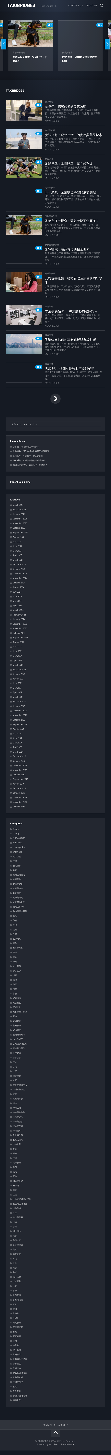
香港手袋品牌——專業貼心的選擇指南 (71, 316)
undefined (17, 856)
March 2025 (18, 564)
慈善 (15, 1066)
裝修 (15, 1277)
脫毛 (15, 1267)
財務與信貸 (18, 1304)
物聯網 (16, 1190)
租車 (15, 1226)
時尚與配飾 (18, 1130)
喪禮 (15, 957)
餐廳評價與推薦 (20, 1400)
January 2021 (19, 711)
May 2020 (17, 747)
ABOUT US (91, 5)
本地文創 (17, 1149)
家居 (15, 998)
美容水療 (17, 1245)
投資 (15, 1075)
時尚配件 (17, 1135)
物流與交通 (18, 1185)
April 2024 (17, 610)
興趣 (15, 1272)
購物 (15, 1313)
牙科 (15, 1181)
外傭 (15, 966)
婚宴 (15, 980)
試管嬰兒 (17, 1286)
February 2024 (19, 619)
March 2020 (18, 756)
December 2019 (20, 770)
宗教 (15, 993)
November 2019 (20, 774)
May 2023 (17, 660)
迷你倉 (16, 1322)
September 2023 (20, 642)
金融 (15, 1345)
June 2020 (17, 742)
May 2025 (17, 555)
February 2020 (19, 761)
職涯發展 (49, 102)
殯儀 (15, 1158)
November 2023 (20, 633)
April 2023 (17, 665)
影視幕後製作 (19, 1053)
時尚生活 (17, 1112)
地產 (15, 961)
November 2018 (20, 806)
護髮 (15, 1290)
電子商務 (17, 1354)
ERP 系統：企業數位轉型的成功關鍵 (70, 197)
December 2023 (20, 628)
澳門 (15, 1172)
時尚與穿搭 (50, 130)
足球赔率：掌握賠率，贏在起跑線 (69, 168)
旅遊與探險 (18, 1103)
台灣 (15, 938)
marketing (17, 847)
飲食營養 (17, 1395)
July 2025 (17, 546)
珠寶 (15, 1194)
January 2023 (19, 678)
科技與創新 (18, 1222)
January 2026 (19, 519)
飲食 (15, 1391)
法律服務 (17, 1167)
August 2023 (18, 647)
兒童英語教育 (19, 906)
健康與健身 (18, 888)
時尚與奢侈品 (19, 1117)
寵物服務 (17, 1030)
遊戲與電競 (18, 1331)
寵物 (15, 1021)
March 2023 (18, 669)
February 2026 (19, 514)
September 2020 (20, 729)
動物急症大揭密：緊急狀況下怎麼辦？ (72, 225)
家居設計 (17, 1012)
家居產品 (17, 1007)
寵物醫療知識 (19, 52)
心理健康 (17, 1057)
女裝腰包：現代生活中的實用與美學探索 (31, 456)
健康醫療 (17, 897)
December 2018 (20, 802)
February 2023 (19, 674)
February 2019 (19, 793)
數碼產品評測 (19, 1094)
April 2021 (17, 697)
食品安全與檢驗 (20, 1377)
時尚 (15, 1108)
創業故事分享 (19, 911)
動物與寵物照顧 (52, 249)
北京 (15, 920)
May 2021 (17, 692)
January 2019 (19, 797)
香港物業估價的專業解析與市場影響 (70, 344)
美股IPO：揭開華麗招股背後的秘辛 (69, 373)
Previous (3, 44)
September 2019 (20, 784)
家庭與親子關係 (20, 1016)
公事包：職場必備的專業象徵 (65, 106)
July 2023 (17, 651)
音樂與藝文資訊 (20, 1363)
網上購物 (17, 1236)
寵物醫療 (17, 1034)
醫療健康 (17, 1341)
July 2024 (17, 596)
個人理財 (17, 870)
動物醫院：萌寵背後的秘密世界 (67, 254)
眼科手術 (17, 1213)
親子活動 (17, 1281)
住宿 (15, 865)
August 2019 (18, 788)
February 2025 (19, 569)
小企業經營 (18, 1044)
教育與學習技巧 (20, 1089)
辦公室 (16, 1318)
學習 (15, 989)
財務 (15, 1295)
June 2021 (17, 688)
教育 (15, 1085)
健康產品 (17, 884)
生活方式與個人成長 (22, 1203)
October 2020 (19, 724)
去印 (15, 929)
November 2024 (20, 583)
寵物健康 (17, 1025)
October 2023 (19, 637)
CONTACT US (75, 5)
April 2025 (17, 560)
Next (107, 44)
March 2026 (18, 509)
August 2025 (18, 541)
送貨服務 (17, 1327)
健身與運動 (18, 902)
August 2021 (18, 683)
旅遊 (15, 1098)
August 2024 (18, 592)
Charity (16, 838)
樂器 (15, 1153)
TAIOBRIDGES (21, 6)
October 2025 (19, 532)
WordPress (54, 1449)
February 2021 (19, 706)
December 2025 (20, 523)
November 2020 (20, 720)
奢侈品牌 (17, 975)
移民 (15, 1231)
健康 (15, 874)
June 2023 (17, 656)
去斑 (15, 934)
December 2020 (20, 715)
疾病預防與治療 (20, 1208)
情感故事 (17, 1062)
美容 (15, 1240)
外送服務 (17, 970)
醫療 (15, 1336)
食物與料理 (18, 1386)
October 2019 (19, 779)
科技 (15, 1217)
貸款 (15, 1309)
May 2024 (17, 605)
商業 (15, 948)
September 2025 (20, 537)
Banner (16, 833)
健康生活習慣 (19, 879)
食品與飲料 (18, 1382)
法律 (15, 1162)
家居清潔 (17, 1002)
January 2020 (19, 765)
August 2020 (18, 733)
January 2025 (19, 573)
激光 (15, 1176)
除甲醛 (16, 1350)
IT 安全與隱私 (19, 843)
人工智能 (17, 861)
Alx (72, 1449)
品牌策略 (49, 311)
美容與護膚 (18, 1249)
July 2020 (17, 738)
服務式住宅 (18, 1144)
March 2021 (18, 701)
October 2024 (19, 587)
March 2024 (18, 614)
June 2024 (17, 601)
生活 (15, 1199)
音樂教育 (17, 1359)
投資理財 (49, 163)
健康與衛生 (18, 893)
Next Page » (55, 403)
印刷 (15, 925)
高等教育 (17, 1405)
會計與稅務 (18, 1139)
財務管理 (17, 1299)
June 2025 (17, 551)
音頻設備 (17, 1373)
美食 (15, 1254)
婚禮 (15, 984)
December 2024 (20, 578)
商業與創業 (68, 52)
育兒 (15, 1263)
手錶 (15, 1071)
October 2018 (19, 811)
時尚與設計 (18, 1126)
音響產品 (17, 1368)
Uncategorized (19, 852)
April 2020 (17, 752)
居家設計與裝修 (20, 1048)
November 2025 (20, 528)
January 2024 (19, 624)
